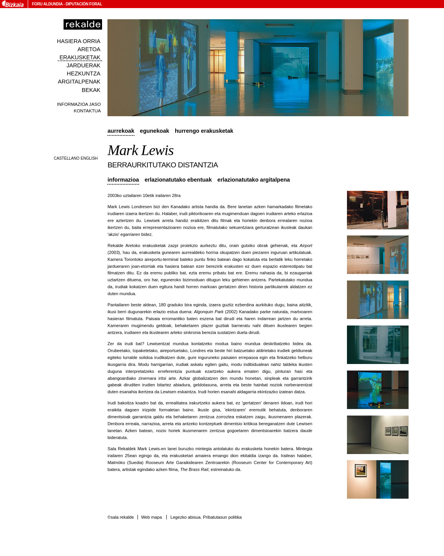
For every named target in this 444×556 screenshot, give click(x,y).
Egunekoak (154, 131)
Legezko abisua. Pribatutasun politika (205, 517)
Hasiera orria (79, 41)
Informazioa (123, 180)
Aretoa (89, 49)
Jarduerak (84, 65)
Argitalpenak (79, 81)
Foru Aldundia (47, 4)
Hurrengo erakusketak (204, 131)
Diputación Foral (83, 4)
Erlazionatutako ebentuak (178, 180)
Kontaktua (87, 110)
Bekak (91, 90)
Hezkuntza (84, 73)
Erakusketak (79, 57)
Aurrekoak (120, 131)
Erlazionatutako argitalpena (254, 180)
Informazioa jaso (79, 104)
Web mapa (151, 517)
